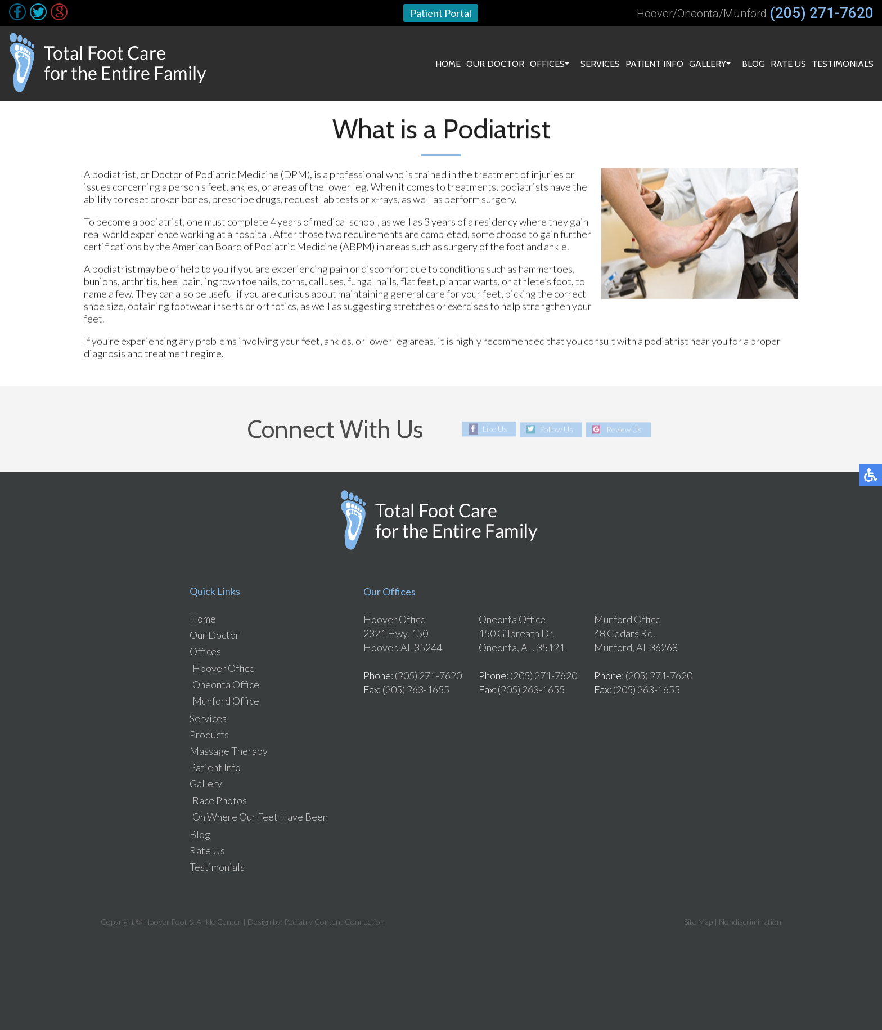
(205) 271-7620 (822, 13)
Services (600, 64)
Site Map (698, 921)
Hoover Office (223, 668)
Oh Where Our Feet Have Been (260, 816)
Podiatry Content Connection (334, 921)
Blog (753, 64)
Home (448, 64)
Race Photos (219, 800)
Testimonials (843, 64)
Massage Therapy (229, 751)
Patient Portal (440, 13)
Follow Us (556, 429)
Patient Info (654, 64)
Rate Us (788, 64)
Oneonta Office (225, 684)
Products (209, 734)
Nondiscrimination (750, 921)
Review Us (624, 429)
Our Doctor (495, 64)
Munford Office (225, 701)
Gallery (707, 64)
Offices (547, 64)
